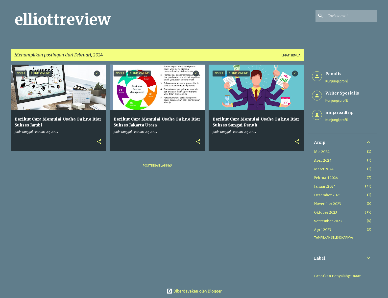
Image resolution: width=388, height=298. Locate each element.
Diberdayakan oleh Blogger (194, 291)
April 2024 (323, 160)
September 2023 (328, 221)
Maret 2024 (324, 169)
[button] (99, 142)
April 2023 (322, 229)
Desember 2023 (327, 195)
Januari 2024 (325, 186)
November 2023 (327, 203)
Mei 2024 (322, 151)
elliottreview (63, 19)
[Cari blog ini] (351, 16)
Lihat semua (291, 55)
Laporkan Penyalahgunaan (338, 276)
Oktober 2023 (325, 212)
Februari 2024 (326, 177)
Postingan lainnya (157, 165)
